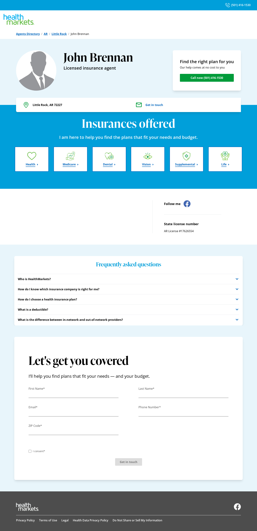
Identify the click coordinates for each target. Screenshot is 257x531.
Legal (65, 520)
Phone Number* (149, 407)
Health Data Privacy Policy (90, 520)
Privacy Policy (25, 520)
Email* (33, 407)
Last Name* (146, 389)
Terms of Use (48, 520)
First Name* (37, 389)
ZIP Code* (35, 426)
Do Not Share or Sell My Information (137, 520)
